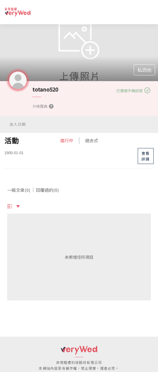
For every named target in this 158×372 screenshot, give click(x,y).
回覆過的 (47, 190)
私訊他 (144, 69)
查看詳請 (146, 156)
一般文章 (18, 190)
